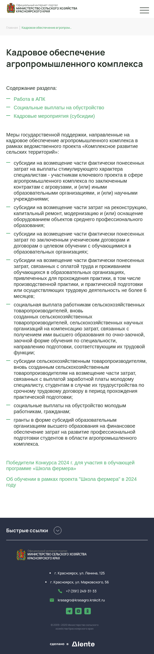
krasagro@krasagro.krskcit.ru (77, 600)
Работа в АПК (29, 99)
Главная (12, 27)
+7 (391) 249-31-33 (77, 591)
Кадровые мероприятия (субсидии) (54, 116)
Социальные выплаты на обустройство (59, 107)
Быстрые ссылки (33, 530)
